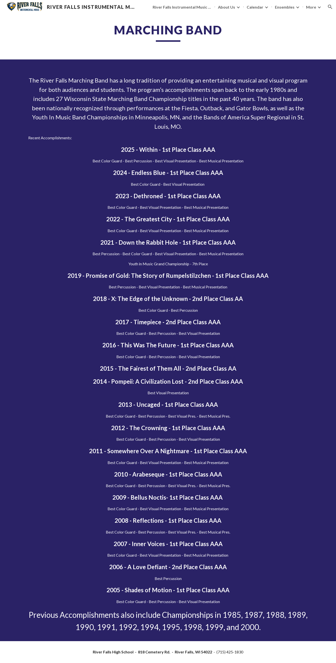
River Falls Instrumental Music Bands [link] (182, 7)
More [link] (311, 7)
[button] (330, 7)
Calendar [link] (255, 7)
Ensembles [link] (285, 7)
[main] (167, 32)
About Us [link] (226, 7)
